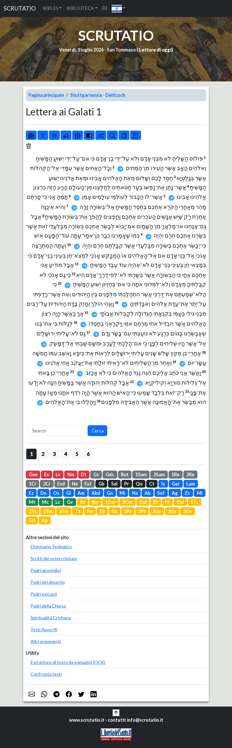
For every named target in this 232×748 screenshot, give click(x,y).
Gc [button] (114, 511)
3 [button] (54, 454)
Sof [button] (161, 493)
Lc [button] (57, 502)
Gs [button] (96, 474)
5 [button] (77, 454)
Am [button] (81, 493)
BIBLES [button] (50, 8)
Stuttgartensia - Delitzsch (97, 95)
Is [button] (163, 484)
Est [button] (88, 484)
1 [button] (31, 454)
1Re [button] (175, 474)
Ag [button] (175, 493)
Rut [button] (124, 474)
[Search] (58, 430)
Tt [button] (77, 511)
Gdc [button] (110, 474)
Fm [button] (90, 511)
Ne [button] (75, 484)
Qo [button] (139, 484)
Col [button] (180, 502)
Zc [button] (187, 493)
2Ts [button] (33, 511)
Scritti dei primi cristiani (53, 558)
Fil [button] (167, 502)
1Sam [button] (141, 474)
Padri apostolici (45, 570)
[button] (118, 8)
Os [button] (56, 493)
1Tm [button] (47, 511)
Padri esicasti (43, 594)
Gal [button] (143, 502)
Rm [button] (95, 502)
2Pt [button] (142, 511)
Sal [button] (114, 484)
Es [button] (46, 474)
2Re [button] (190, 474)
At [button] (82, 502)
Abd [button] (96, 493)
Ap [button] (45, 520)
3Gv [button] (187, 511)
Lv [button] (58, 474)
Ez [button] (31, 493)
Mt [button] (32, 502)
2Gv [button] (172, 511)
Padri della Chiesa (48, 606)
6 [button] (88, 454)
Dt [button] (83, 474)
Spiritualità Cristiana (50, 617)
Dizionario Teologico (51, 546)
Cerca (98, 431)
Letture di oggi (155, 50)
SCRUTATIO (20, 8)
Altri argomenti (45, 641)
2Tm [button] (63, 511)
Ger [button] (176, 484)
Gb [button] (101, 484)
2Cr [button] (47, 484)
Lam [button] (190, 484)
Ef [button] (155, 502)
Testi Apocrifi (43, 629)
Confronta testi (46, 674)
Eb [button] (102, 511)
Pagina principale (46, 95)
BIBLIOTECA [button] (80, 8)
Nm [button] (70, 474)
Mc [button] (45, 502)
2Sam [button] (159, 474)
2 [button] (43, 454)
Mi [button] (122, 493)
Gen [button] (33, 474)
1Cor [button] (110, 502)
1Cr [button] (32, 484)
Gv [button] (70, 502)
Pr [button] (126, 484)
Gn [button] (110, 493)
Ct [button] (151, 484)
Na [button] (135, 493)
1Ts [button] (194, 502)
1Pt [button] (127, 511)
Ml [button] (200, 493)
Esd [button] (61, 484)
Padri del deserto (47, 582)
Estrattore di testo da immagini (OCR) (67, 662)
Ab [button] (148, 493)
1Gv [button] (157, 511)
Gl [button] (68, 493)
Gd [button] (32, 520)
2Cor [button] (127, 502)
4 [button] (65, 454)
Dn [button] (43, 493)
